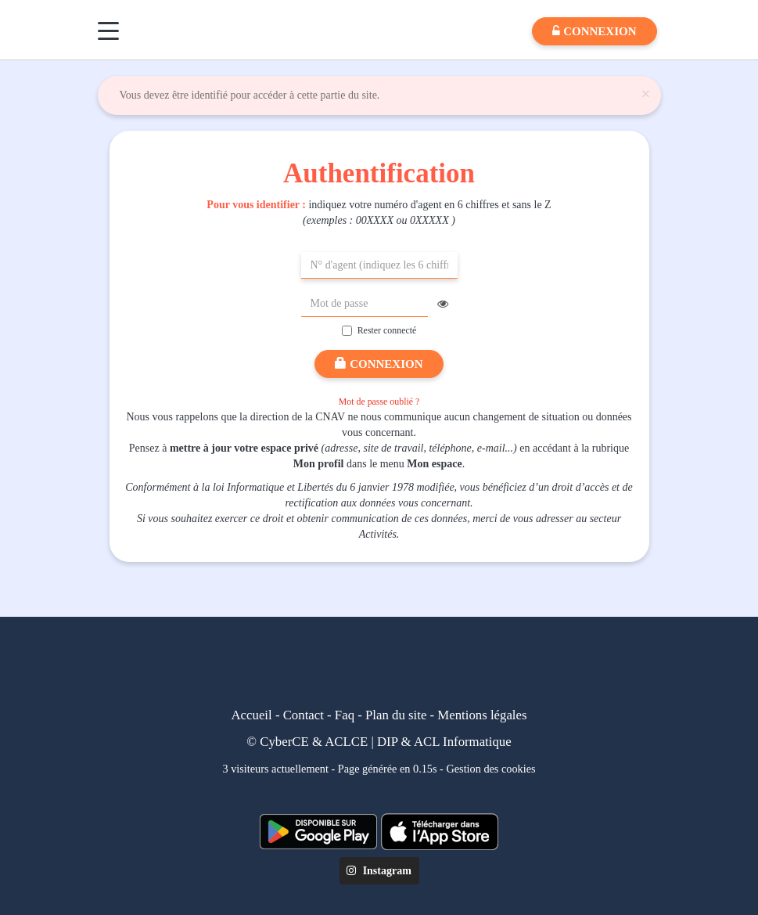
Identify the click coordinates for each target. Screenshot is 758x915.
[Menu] (108, 31)
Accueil (252, 715)
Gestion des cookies (490, 768)
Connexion (378, 364)
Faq (344, 715)
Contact (303, 715)
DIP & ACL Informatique (444, 741)
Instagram (379, 871)
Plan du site (395, 715)
